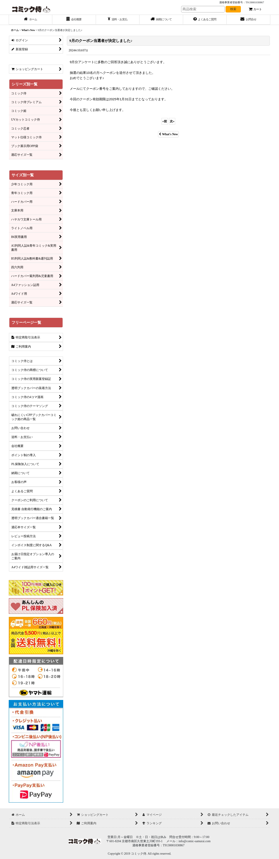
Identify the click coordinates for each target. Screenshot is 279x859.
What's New (168, 134)
